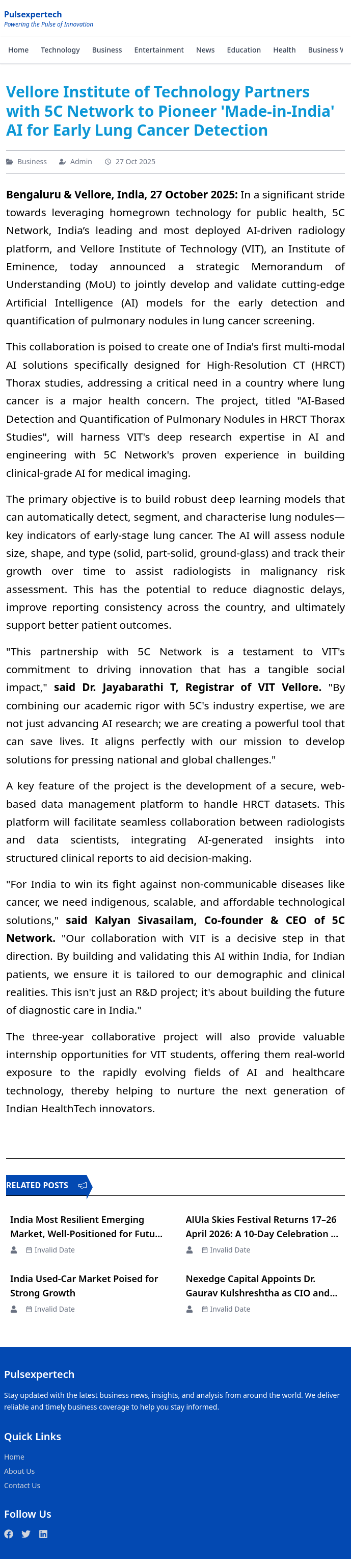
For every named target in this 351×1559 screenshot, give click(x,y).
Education (244, 50)
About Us (19, 1471)
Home (18, 50)
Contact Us (22, 1485)
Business (107, 50)
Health (284, 50)
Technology (60, 50)
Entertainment (159, 50)
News (205, 50)
